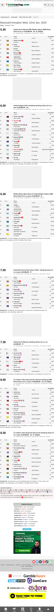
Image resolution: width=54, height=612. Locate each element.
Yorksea (16, 460)
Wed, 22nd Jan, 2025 (25, 17)
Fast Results (40, 609)
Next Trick (16, 281)
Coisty (15, 44)
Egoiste (16, 145)
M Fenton (16, 42)
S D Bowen (34, 423)
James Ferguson (18, 466)
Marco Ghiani (35, 126)
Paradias (16, 396)
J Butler (15, 122)
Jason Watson (35, 215)
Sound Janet (17, 69)
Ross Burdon (17, 126)
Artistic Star (17, 392)
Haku (15, 404)
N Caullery (16, 215)
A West (15, 470)
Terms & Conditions (26, 564)
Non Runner (35, 151)
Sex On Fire (17, 353)
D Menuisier (17, 147)
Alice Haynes (17, 295)
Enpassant (16, 137)
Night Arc (16, 153)
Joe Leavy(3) (35, 291)
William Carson (35, 46)
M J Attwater (17, 50)
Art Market (16, 361)
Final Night (16, 221)
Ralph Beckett (17, 394)
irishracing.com (5, 17)
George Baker (17, 151)
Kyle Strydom (35, 147)
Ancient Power (17, 209)
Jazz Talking (17, 65)
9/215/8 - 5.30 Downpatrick (24, 513)
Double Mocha (17, 217)
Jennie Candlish (18, 58)
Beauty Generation (19, 124)
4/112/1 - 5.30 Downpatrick (26, 521)
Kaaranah (16, 120)
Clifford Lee (34, 42)
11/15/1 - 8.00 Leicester (24, 515)
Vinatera (16, 205)
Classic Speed (17, 116)
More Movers (27, 529)
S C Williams (17, 207)
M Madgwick (17, 46)
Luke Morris (34, 231)
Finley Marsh (35, 159)
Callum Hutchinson (36, 54)
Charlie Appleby (17, 63)
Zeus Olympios (18, 234)
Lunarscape (17, 129)
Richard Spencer (18, 355)
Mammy (16, 289)
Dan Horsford (17, 135)
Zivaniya (16, 476)
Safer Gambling (29, 566)
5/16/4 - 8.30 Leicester (24, 507)
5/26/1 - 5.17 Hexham (24, 525)
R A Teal (16, 287)
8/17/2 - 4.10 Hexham (22, 511)
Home (6, 609)
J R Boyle (16, 143)
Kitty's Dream (17, 225)
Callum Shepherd (36, 58)
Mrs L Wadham (17, 423)
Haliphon (16, 456)
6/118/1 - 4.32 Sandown (24, 523)
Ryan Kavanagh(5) (36, 414)
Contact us (18, 564)
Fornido (16, 48)
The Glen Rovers (18, 421)
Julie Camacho (17, 71)
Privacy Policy (35, 564)
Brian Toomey (17, 118)
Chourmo (16, 133)
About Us (3, 564)
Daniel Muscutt (35, 122)
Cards (14, 609)
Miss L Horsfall (17, 67)
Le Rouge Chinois (18, 468)
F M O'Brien (17, 454)
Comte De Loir (17, 464)
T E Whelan (34, 367)
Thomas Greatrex (36, 143)
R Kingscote (35, 219)
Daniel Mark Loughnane (19, 130)
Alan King (16, 398)
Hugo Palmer (17, 219)
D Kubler (16, 402)
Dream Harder (17, 412)
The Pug (16, 157)
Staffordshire (17, 57)
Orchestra (16, 452)
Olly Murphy (17, 159)
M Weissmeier (17, 363)
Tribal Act (16, 61)
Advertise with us (10, 564)
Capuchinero (17, 293)
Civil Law (16, 408)
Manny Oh (16, 52)
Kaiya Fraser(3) (35, 223)
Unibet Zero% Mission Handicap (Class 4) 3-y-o (30, 342)
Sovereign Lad (17, 229)
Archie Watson (17, 283)
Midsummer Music (18, 285)
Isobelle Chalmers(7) (37, 307)
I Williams (16, 458)
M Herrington (17, 139)
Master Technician (18, 369)
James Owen (17, 299)
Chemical (16, 213)
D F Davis (16, 307)
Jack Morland (17, 418)
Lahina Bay (17, 301)
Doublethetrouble (18, 472)
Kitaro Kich (17, 149)
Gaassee (16, 417)
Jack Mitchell (35, 71)
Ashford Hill (17, 305)
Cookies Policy (43, 564)
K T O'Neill (34, 155)
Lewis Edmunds (35, 371)
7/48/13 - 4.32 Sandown (23, 509)
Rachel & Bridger (18, 291)
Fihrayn (16, 141)
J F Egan (34, 135)
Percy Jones (17, 444)
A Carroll (16, 449)
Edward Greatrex (36, 130)
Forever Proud (17, 297)
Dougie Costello (35, 63)
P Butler (16, 462)
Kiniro (15, 365)
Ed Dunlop (16, 227)
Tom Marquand (35, 139)
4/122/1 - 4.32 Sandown (24, 517)
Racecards (14, 17)
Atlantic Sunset (18, 40)
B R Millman (17, 371)
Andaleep (16, 400)
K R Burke (16, 235)
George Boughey (18, 211)
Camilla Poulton (17, 54)
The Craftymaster (18, 448)
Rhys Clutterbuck (36, 50)
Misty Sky (16, 357)
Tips (31, 609)
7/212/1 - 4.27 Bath (23, 519)
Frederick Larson (36, 67)
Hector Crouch (35, 299)
